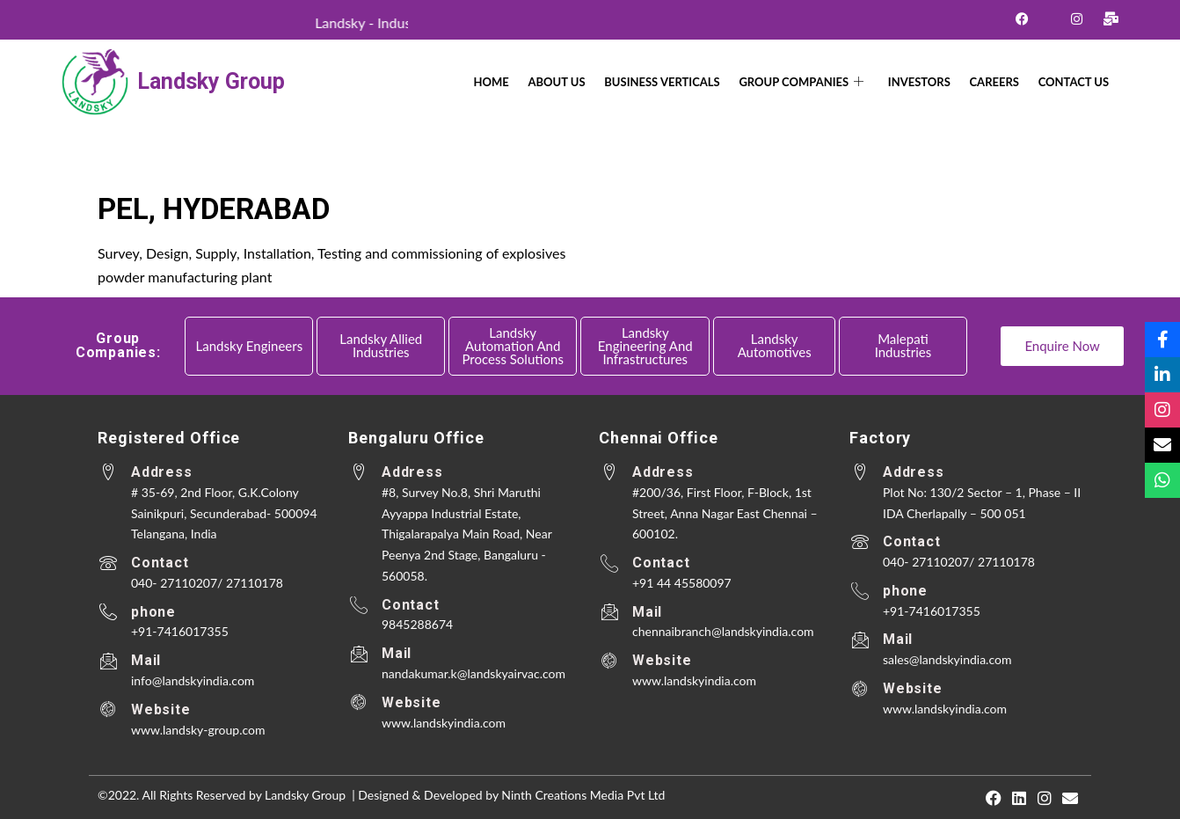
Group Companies (818, 82)
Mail (146, 660)
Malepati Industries (903, 345)
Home (524, 82)
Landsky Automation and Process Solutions (512, 346)
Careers (1001, 82)
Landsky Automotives (775, 345)
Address (162, 472)
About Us (584, 82)
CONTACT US (1075, 82)
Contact (160, 562)
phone (153, 611)
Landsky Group (211, 81)
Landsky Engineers (249, 346)
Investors (931, 82)
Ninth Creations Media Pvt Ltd (583, 794)
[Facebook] (1022, 18)
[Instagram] (1076, 18)
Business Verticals (684, 82)
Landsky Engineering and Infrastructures (645, 346)
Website (161, 709)
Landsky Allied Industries (380, 345)
